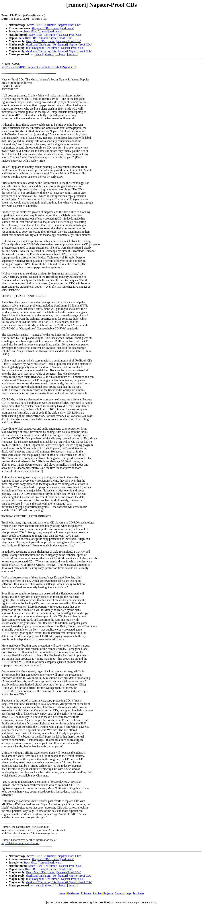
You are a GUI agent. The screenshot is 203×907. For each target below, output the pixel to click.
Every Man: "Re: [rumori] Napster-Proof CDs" (53, 41)
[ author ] (72, 54)
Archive (97, 893)
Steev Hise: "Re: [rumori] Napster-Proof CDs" (54, 24)
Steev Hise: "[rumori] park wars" (43, 31)
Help (128, 893)
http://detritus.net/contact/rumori (20, 843)
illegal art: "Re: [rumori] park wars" (53, 28)
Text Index (138, 893)
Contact (119, 893)
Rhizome (86, 893)
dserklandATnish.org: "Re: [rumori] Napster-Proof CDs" (59, 44)
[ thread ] (48, 54)
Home (62, 893)
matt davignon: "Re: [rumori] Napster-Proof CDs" (55, 47)
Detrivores (73, 893)
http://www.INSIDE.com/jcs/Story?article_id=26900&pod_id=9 (39, 67)
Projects (108, 893)
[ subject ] (61, 54)
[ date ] (38, 54)
